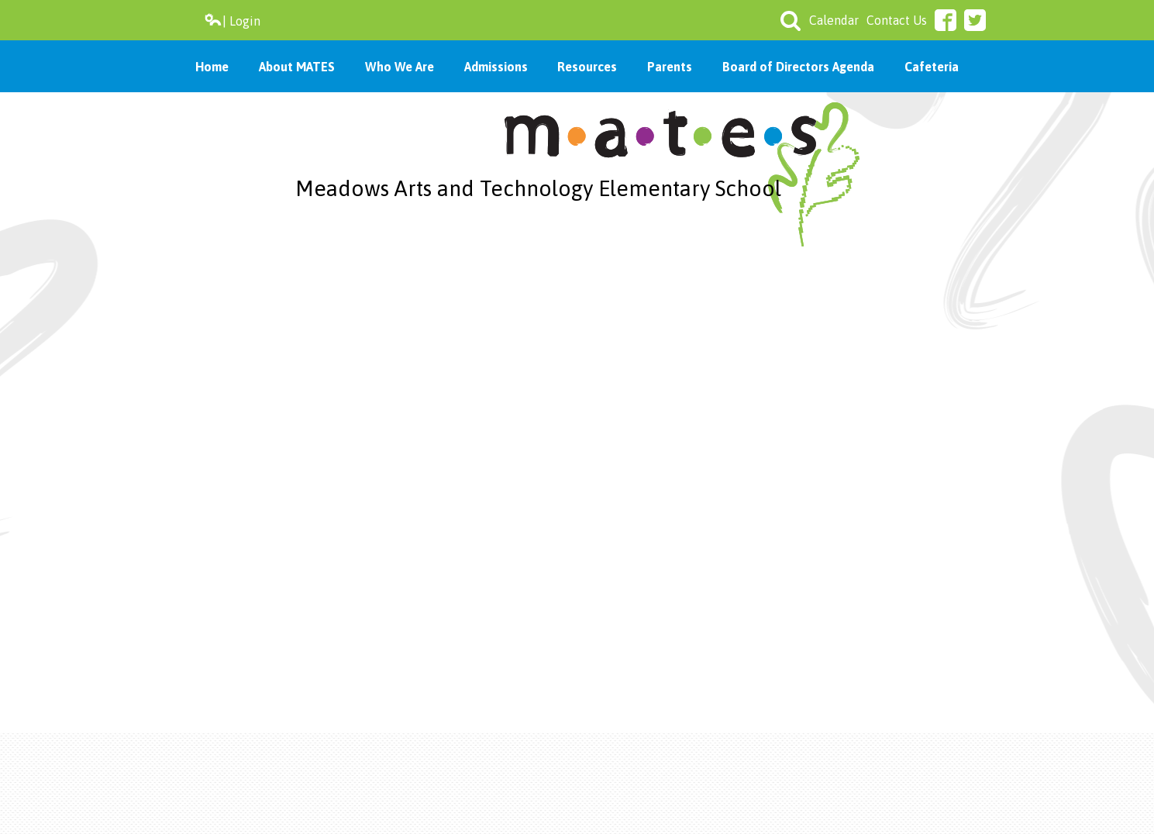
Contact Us (896, 20)
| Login (232, 20)
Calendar (834, 20)
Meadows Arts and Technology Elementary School (538, 188)
